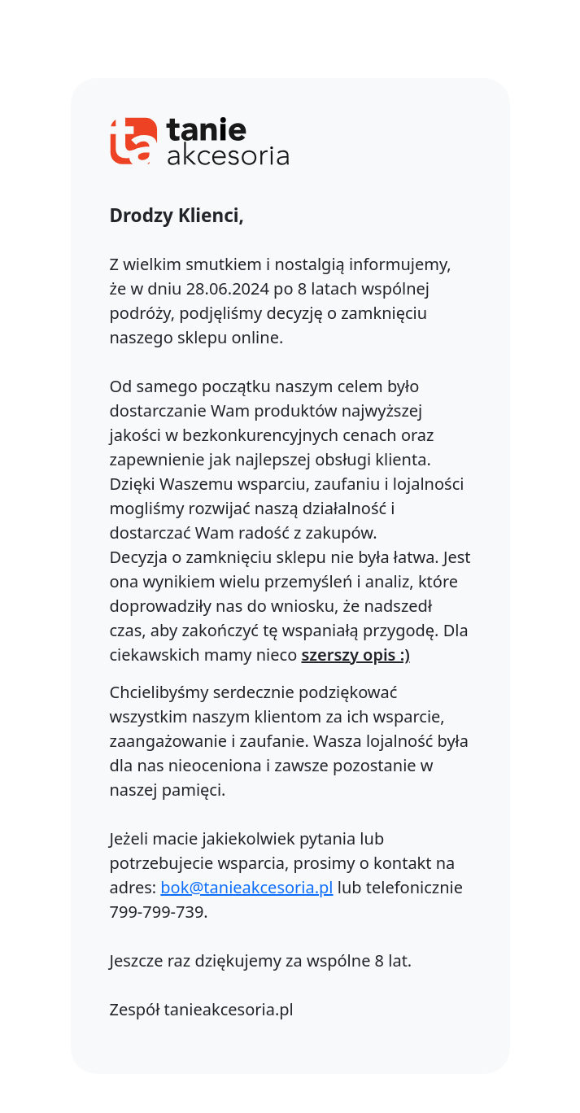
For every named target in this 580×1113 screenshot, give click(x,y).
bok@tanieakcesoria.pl (246, 887)
